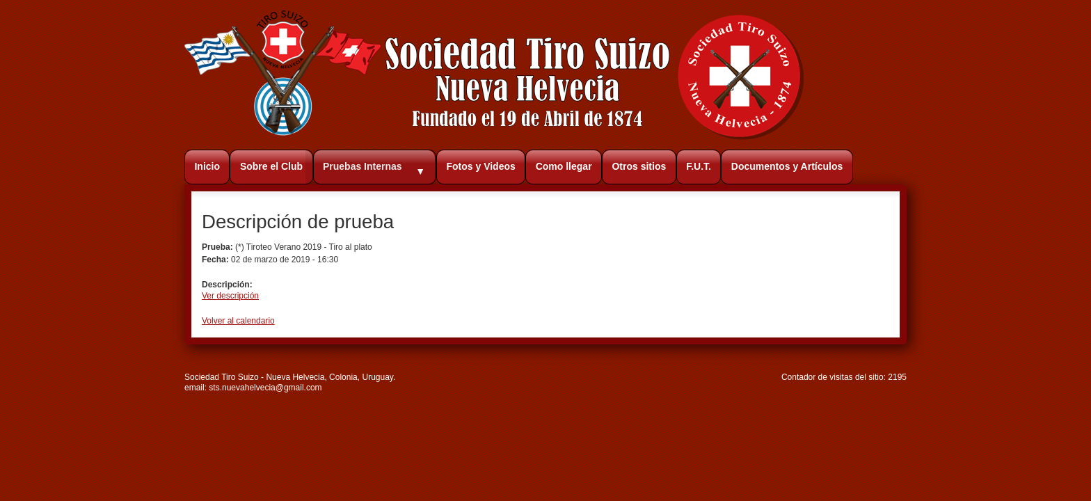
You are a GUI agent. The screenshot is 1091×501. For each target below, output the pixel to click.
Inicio (207, 166)
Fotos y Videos (480, 166)
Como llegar (564, 166)
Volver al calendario (238, 321)
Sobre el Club (271, 166)
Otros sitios (639, 166)
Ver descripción (230, 296)
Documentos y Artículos (787, 166)
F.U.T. (698, 166)
